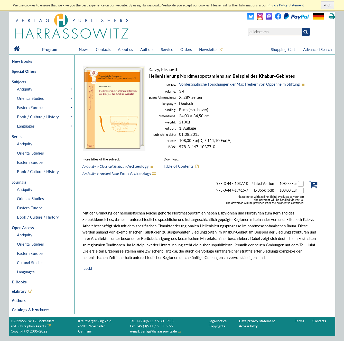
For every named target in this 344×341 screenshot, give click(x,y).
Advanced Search (317, 49)
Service (167, 49)
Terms (299, 321)
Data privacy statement (257, 321)
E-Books (19, 282)
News (84, 49)
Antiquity (24, 89)
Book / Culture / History (38, 116)
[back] (87, 268)
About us (125, 49)
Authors (147, 49)
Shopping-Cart (283, 49)
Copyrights (217, 326)
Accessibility (248, 326)
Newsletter (208, 49)
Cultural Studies (30, 262)
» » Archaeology (115, 166)
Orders (186, 49)
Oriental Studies (30, 98)
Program (49, 49)
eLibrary (19, 291)
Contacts (103, 49)
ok (329, 5)
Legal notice (218, 321)
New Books (22, 61)
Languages (26, 126)
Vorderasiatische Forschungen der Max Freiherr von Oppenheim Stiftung (239, 84)
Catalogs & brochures (31, 309)
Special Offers (24, 71)
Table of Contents (178, 166)
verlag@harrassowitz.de (159, 331)
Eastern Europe (30, 107)
